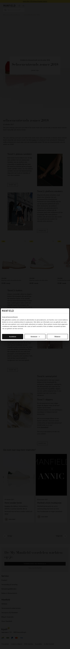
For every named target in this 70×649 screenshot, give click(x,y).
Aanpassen (35, 336)
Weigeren (57, 336)
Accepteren (12, 336)
